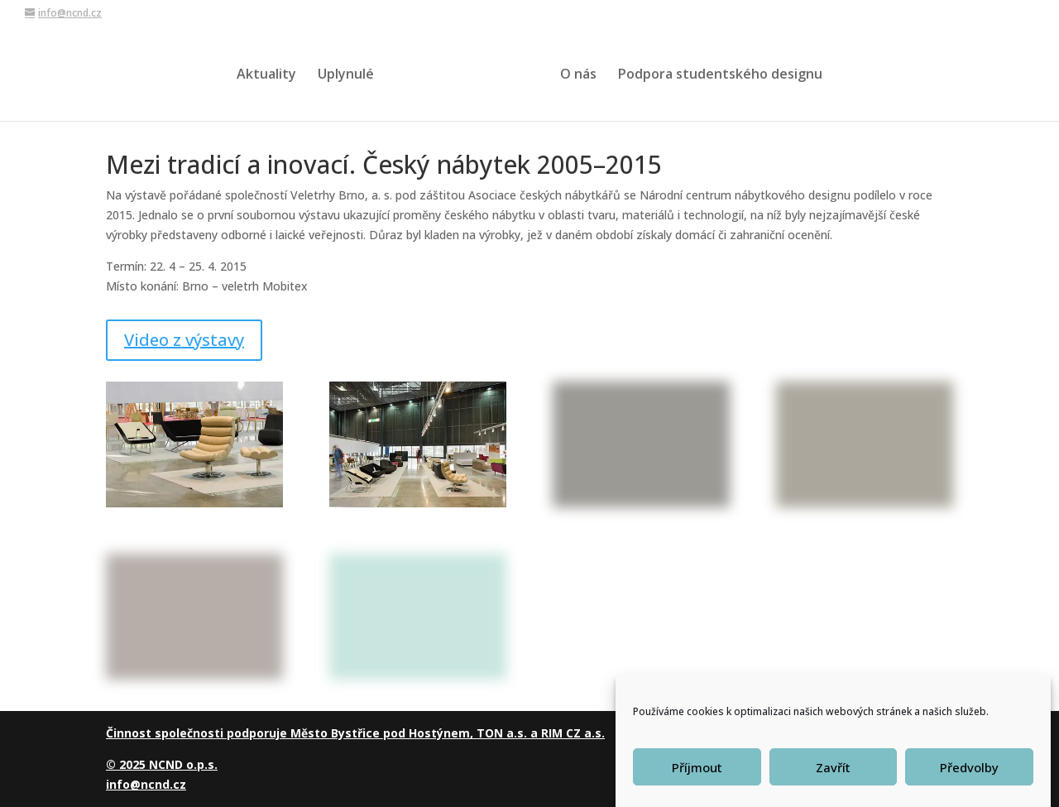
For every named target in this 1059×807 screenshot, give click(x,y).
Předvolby (969, 779)
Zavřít (833, 779)
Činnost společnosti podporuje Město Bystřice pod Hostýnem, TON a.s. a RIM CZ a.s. (355, 733)
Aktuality (266, 75)
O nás (578, 75)
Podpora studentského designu (720, 75)
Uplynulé (346, 75)
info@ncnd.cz (146, 784)
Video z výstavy (184, 340)
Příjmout (697, 779)
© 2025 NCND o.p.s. (162, 764)
